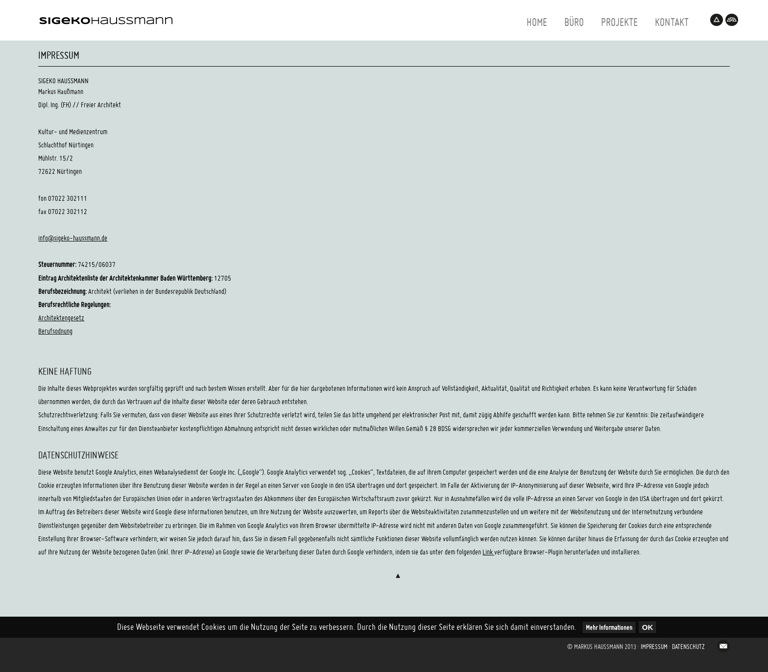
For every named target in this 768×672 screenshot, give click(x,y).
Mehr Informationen (609, 627)
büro (574, 22)
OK (647, 627)
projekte (619, 22)
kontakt (672, 22)
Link (488, 552)
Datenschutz (688, 646)
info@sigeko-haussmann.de (72, 238)
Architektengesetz (61, 317)
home (537, 22)
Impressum (654, 646)
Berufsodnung (55, 331)
